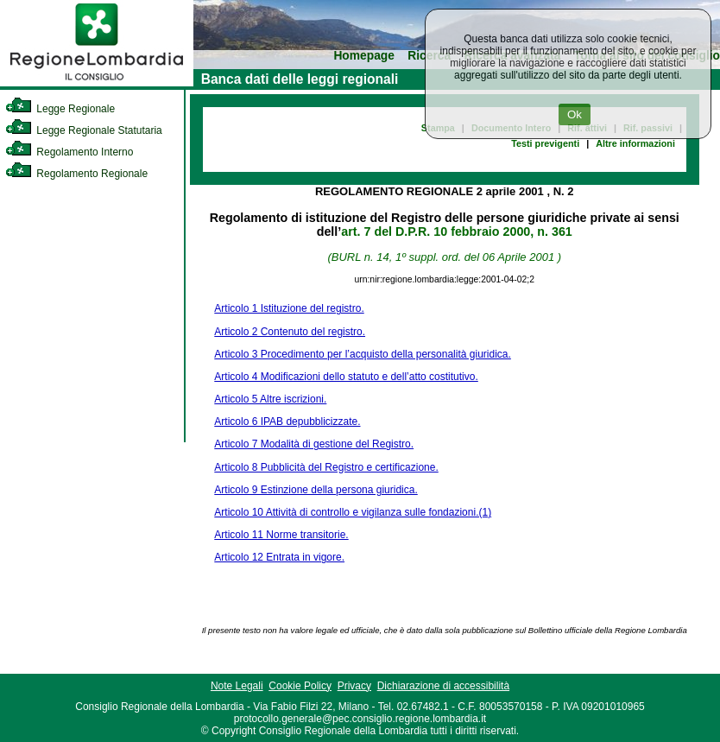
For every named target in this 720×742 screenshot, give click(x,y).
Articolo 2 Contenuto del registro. (289, 332)
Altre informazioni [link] (635, 143)
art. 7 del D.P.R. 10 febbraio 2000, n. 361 (456, 231)
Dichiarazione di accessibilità (443, 686)
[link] (96, 83)
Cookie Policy (300, 686)
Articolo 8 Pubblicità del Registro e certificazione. (326, 467)
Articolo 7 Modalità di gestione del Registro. (314, 444)
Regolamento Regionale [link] (76, 174)
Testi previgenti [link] (545, 143)
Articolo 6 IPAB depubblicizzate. (287, 421)
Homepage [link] (364, 55)
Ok (574, 114)
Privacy (354, 686)
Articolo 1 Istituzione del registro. (288, 308)
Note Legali (237, 686)
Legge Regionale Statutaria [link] (83, 130)
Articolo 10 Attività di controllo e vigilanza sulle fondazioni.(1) (352, 512)
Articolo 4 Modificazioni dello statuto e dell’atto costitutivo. (346, 377)
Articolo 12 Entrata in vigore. (279, 557)
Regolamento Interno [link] (69, 152)
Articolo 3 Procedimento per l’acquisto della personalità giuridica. (362, 354)
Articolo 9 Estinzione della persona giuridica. (315, 490)
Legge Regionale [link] (60, 109)
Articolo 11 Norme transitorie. (281, 535)
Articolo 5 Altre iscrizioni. (270, 399)
